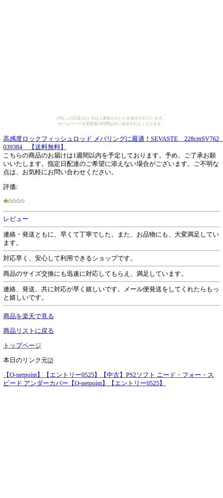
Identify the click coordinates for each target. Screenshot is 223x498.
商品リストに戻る (28, 330)
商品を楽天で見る (28, 316)
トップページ (22, 345)
